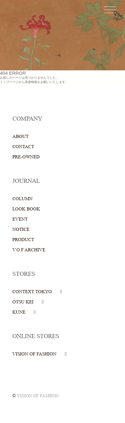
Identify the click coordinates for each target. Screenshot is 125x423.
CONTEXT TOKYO (32, 291)
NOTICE (20, 229)
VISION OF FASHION (34, 354)
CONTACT (23, 146)
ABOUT (20, 136)
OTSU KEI (22, 302)
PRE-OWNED (26, 157)
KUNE (18, 312)
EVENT (20, 219)
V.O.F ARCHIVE (28, 250)
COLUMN (22, 198)
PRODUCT (23, 239)
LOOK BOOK (26, 209)
